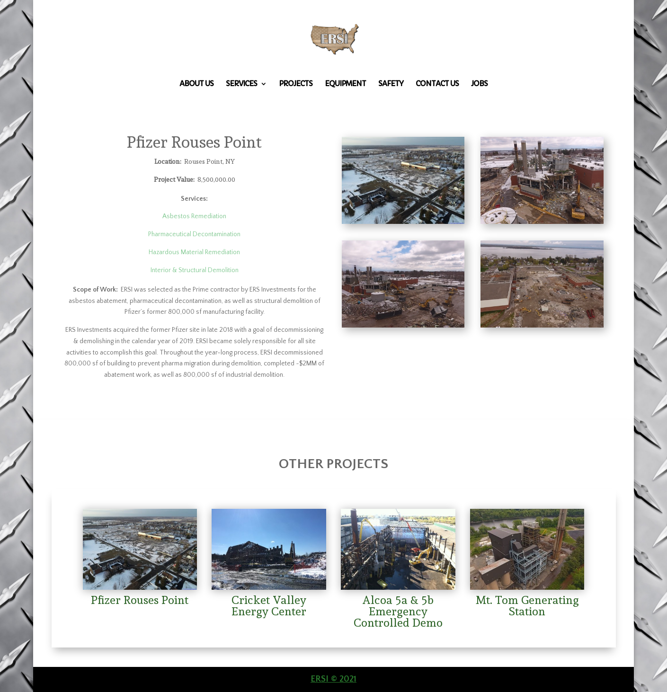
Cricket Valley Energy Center (268, 605)
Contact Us (437, 84)
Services (241, 84)
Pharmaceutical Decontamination (194, 234)
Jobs (479, 84)
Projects (295, 84)
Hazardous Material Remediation (194, 252)
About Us (196, 84)
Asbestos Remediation (194, 216)
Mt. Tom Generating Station (527, 605)
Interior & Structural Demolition (195, 270)
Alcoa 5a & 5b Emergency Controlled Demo (398, 611)
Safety (390, 84)
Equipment (345, 84)
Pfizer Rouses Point (139, 600)
